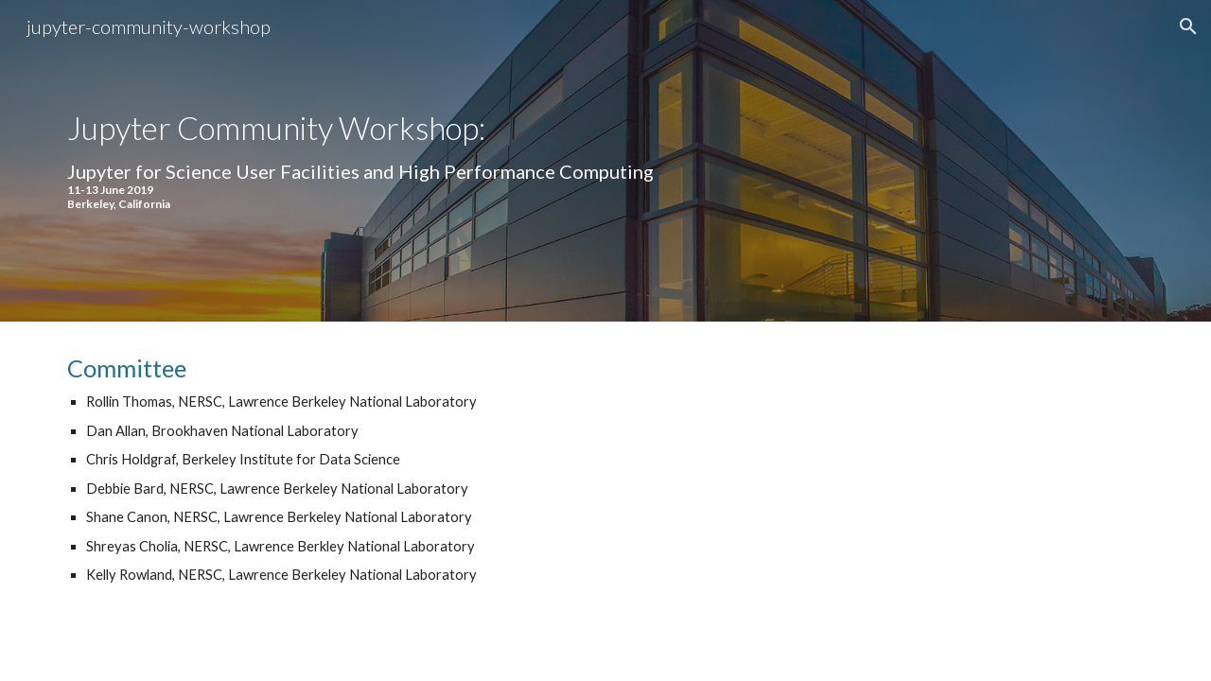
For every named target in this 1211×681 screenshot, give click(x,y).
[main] (419, 160)
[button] (1188, 26)
